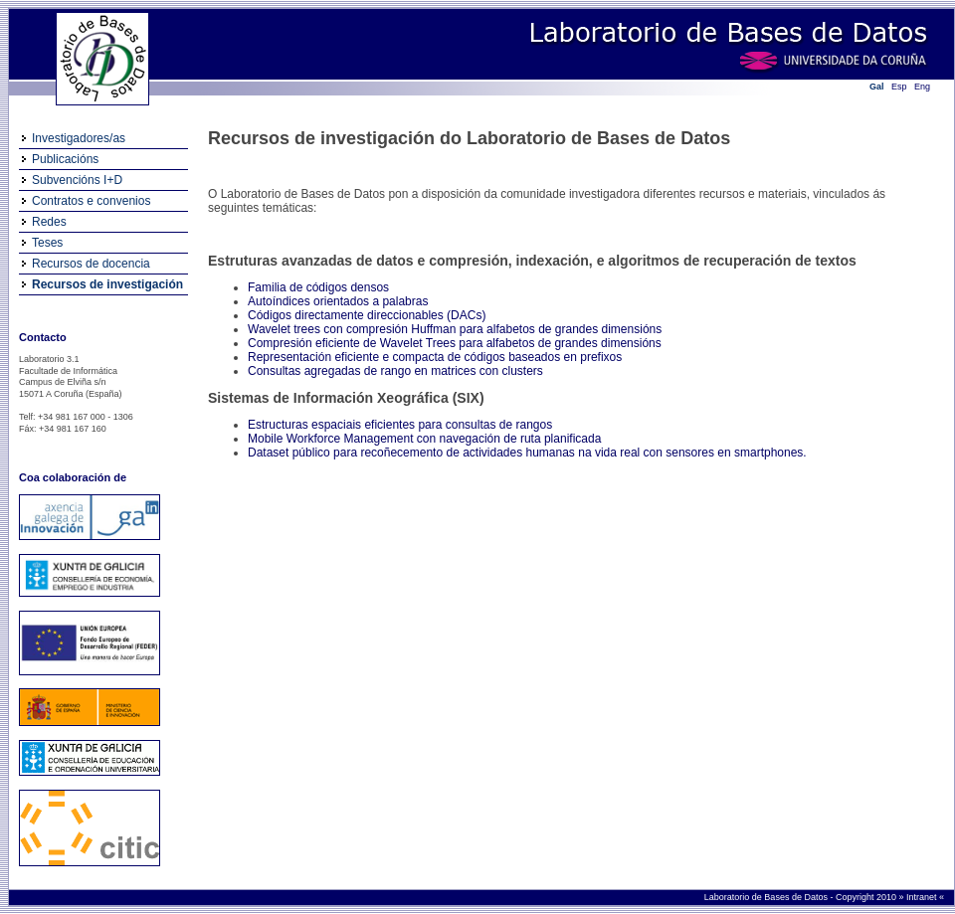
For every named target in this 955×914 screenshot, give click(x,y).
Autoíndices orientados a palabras (338, 301)
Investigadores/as (78, 138)
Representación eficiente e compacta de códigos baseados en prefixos (435, 357)
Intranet (922, 897)
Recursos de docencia (91, 264)
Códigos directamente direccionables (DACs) (366, 315)
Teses (47, 243)
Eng (922, 86)
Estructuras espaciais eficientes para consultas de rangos (400, 425)
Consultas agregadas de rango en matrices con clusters (395, 371)
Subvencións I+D (77, 180)
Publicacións (65, 159)
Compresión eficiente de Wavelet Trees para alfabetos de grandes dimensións (455, 343)
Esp (899, 86)
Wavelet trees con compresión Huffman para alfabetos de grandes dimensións (455, 329)
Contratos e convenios (91, 201)
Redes (49, 222)
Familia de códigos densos (318, 287)
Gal (876, 86)
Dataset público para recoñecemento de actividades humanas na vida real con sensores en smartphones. (527, 452)
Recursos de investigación (107, 284)
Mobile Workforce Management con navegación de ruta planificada (424, 439)
